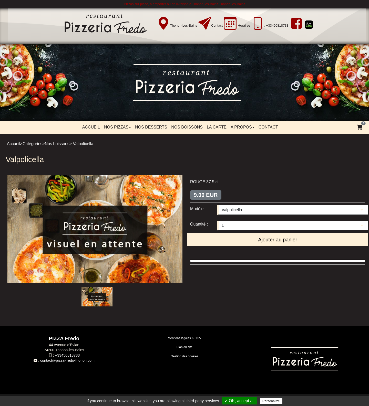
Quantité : (199, 224)
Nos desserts (151, 127)
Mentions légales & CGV (184, 338)
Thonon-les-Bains (183, 25)
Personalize (271, 401)
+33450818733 (67, 355)
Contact (217, 25)
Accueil (91, 127)
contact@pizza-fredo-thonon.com (67, 360)
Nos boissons (187, 127)
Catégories (32, 144)
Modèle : (198, 209)
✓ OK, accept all (239, 401)
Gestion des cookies (184, 356)
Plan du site (185, 347)
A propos (242, 127)
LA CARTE (217, 127)
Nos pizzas (117, 127)
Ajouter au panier (277, 239)
